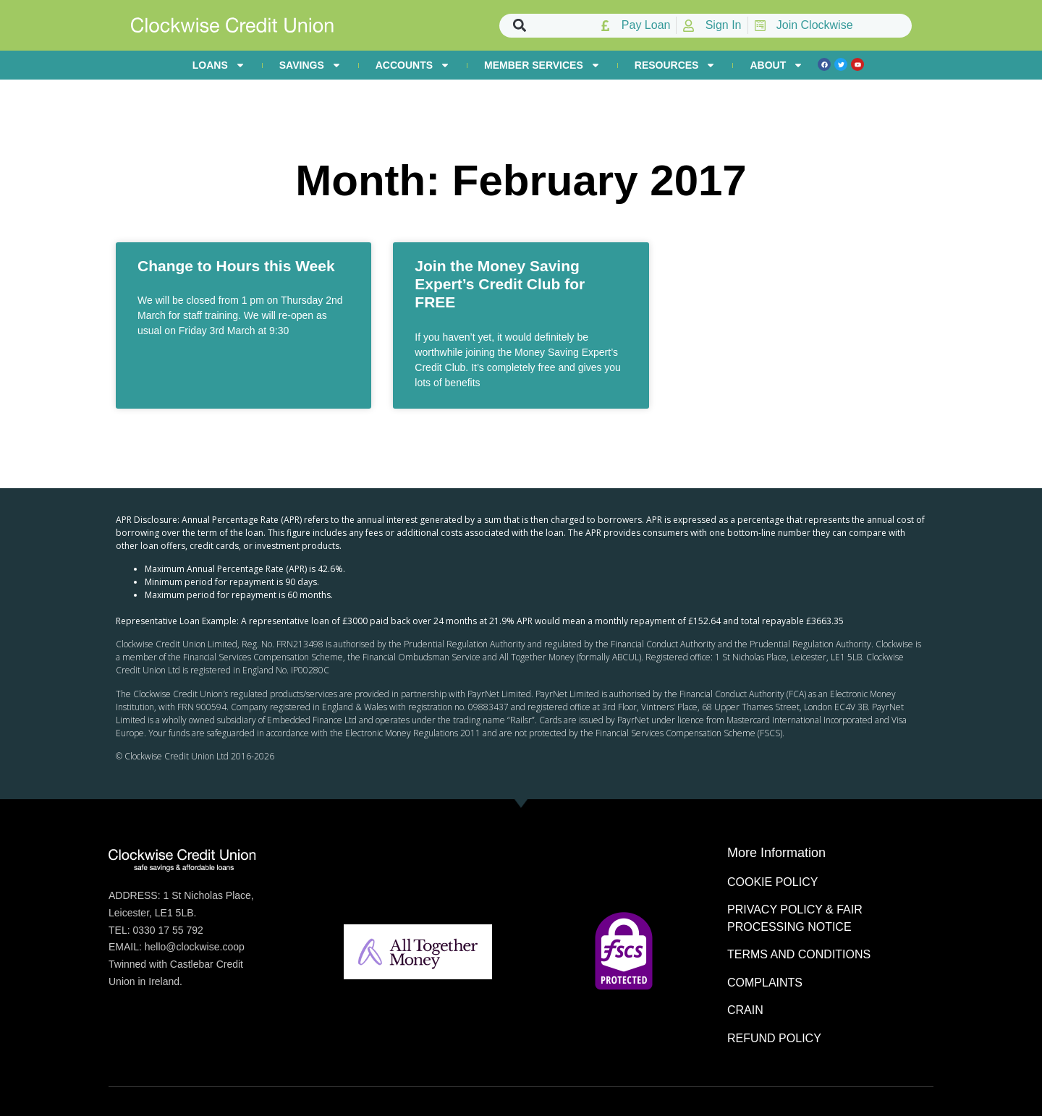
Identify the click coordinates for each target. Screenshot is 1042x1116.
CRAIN (745, 1010)
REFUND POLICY (774, 1038)
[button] (520, 26)
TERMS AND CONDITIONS (799, 954)
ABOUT (776, 65)
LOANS (218, 65)
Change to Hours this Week (236, 265)
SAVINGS (310, 65)
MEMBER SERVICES (542, 65)
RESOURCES (675, 65)
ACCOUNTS (413, 65)
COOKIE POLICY (772, 882)
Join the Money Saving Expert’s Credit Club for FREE (500, 283)
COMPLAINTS (764, 982)
